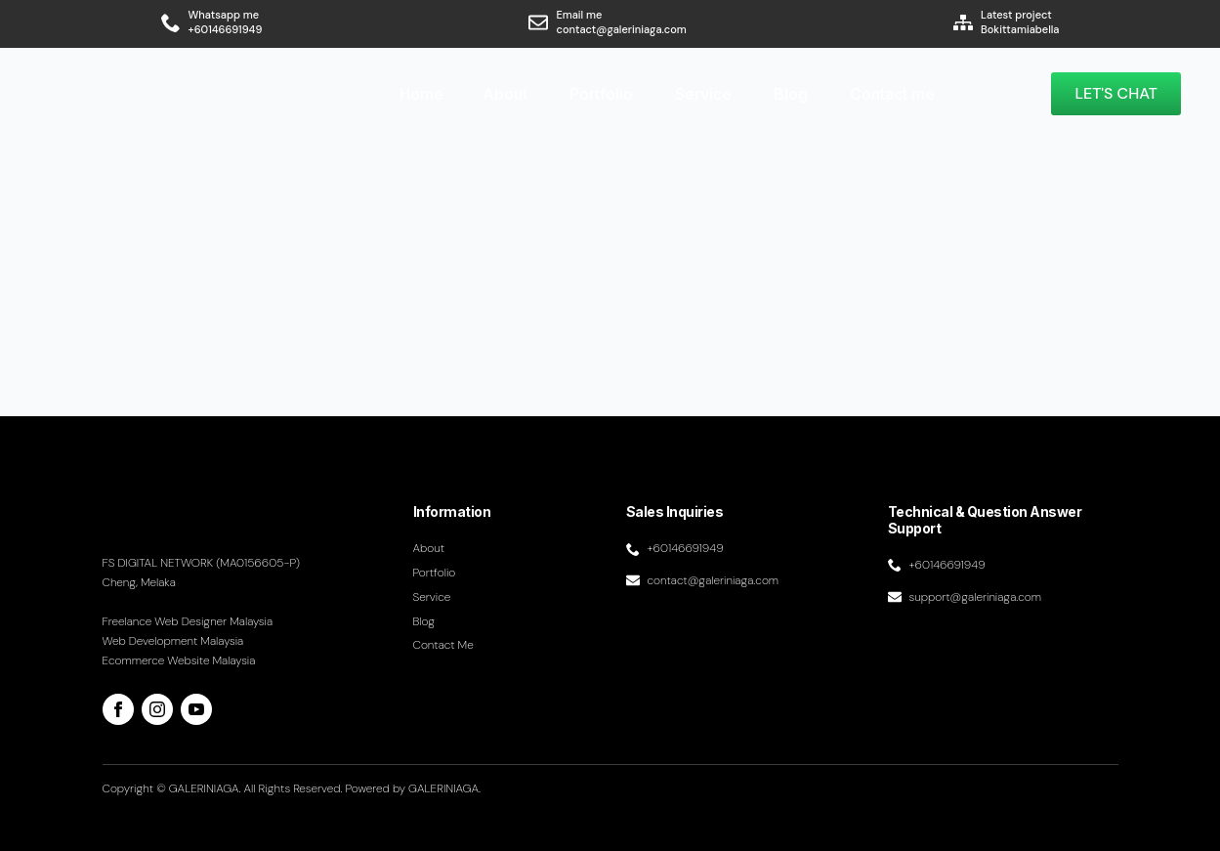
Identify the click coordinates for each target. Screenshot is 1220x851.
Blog (791, 94)
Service (703, 94)
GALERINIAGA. (444, 788)
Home (421, 94)
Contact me (892, 94)
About (505, 94)
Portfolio (601, 94)
